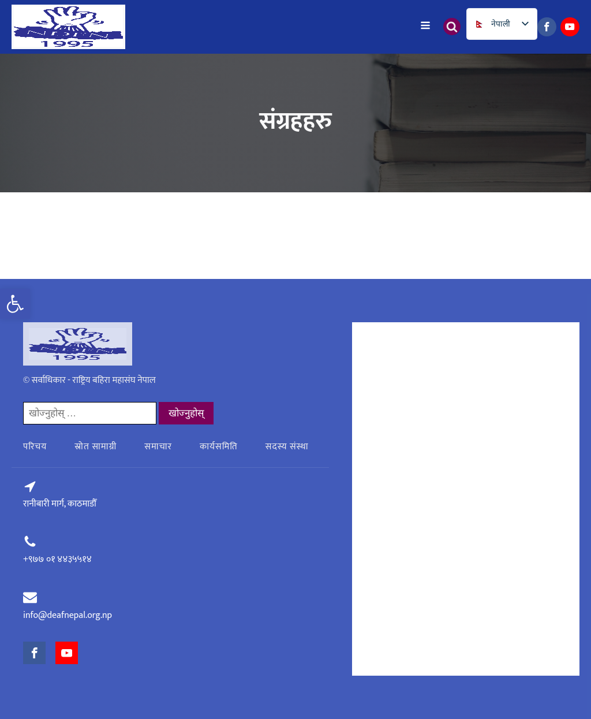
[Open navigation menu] (425, 27)
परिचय (35, 447)
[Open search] (452, 26)
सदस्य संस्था (287, 447)
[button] (15, 304)
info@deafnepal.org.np (67, 615)
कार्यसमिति (219, 447)
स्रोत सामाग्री (95, 447)
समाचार (158, 447)
